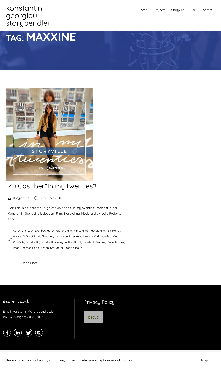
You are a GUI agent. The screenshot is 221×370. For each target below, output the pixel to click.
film (69, 230)
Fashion (60, 230)
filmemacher (90, 230)
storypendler (21, 198)
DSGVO (93, 317)
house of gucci (23, 236)
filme (76, 230)
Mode (110, 242)
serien (45, 248)
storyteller (56, 248)
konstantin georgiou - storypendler (28, 15)
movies (119, 242)
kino (115, 236)
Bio (192, 10)
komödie (18, 242)
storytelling (72, 248)
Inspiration (61, 236)
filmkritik (105, 230)
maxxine (100, 242)
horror (116, 230)
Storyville (177, 10)
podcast (26, 248)
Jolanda (87, 236)
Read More (30, 263)
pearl (16, 248)
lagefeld (88, 242)
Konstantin (32, 242)
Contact (206, 10)
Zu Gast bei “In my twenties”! (52, 186)
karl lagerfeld (102, 236)
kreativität (74, 242)
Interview (75, 236)
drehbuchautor (44, 230)
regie (36, 248)
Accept (205, 360)
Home (142, 10)
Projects (159, 10)
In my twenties (43, 236)
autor (16, 230)
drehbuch (27, 230)
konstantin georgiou (54, 242)
